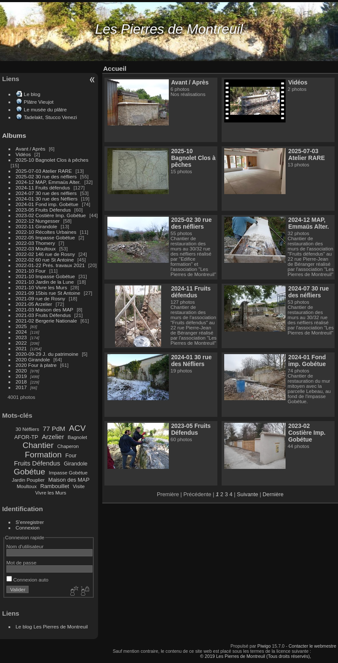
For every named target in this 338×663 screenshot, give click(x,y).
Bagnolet (77, 437)
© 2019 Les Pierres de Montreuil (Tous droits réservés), (255, 656)
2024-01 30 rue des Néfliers (47, 198)
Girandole (76, 463)
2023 (21, 337)
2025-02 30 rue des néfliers (46, 176)
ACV (77, 428)
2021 (21, 348)
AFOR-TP (26, 437)
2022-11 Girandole (36, 226)
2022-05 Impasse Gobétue (45, 237)
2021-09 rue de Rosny (40, 298)
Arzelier (53, 436)
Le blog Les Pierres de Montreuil (52, 626)
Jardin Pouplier (28, 480)
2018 (21, 381)
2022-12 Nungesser (38, 221)
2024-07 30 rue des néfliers (46, 193)
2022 (21, 343)
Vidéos (23, 154)
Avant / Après (31, 148)
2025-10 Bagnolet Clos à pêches (52, 160)
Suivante (247, 494)
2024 (21, 331)
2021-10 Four (31, 270)
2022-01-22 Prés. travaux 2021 (50, 265)
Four (70, 455)
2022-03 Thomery (35, 243)
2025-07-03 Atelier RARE (44, 171)
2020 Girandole (33, 359)
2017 (21, 387)
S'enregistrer (30, 522)
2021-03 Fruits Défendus (43, 315)
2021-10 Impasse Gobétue (45, 276)
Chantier (38, 445)
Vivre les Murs (50, 492)
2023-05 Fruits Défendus (43, 209)
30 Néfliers (27, 429)
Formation (43, 454)
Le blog (32, 94)
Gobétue (29, 471)
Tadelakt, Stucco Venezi (50, 117)
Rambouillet (54, 486)
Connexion (28, 527)
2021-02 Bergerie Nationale (46, 320)
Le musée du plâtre (45, 109)
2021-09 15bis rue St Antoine (48, 293)
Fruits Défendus (37, 463)
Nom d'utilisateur (24, 546)
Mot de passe (21, 562)
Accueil (115, 68)
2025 (21, 326)
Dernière (273, 494)
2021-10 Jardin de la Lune (45, 282)
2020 (21, 370)
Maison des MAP (69, 480)
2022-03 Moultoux (36, 248)
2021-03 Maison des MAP (44, 309)
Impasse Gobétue (68, 472)
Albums (14, 135)
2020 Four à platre (36, 365)
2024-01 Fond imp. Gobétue (47, 204)
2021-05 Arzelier (34, 304)
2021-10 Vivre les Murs (41, 287)
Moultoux (27, 486)
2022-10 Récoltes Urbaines (46, 232)
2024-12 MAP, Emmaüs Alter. (48, 182)
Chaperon (68, 446)
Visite (79, 486)
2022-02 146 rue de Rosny (45, 254)
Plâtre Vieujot (39, 102)
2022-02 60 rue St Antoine (45, 259)
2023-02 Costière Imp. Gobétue (51, 215)
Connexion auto (27, 579)
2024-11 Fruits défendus (43, 187)
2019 (21, 376)
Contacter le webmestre (312, 645)
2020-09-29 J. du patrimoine (47, 354)
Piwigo (264, 645)
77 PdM (54, 428)
